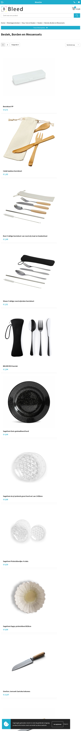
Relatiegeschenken (13, 23)
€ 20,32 (6, 535)
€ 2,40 (5, 144)
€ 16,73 (45, 438)
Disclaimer (45, 714)
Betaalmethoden (6, 711)
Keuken (39, 23)
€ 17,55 (6, 486)
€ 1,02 (45, 93)
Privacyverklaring (47, 711)
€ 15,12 (6, 389)
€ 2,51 (45, 141)
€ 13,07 (45, 292)
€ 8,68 (5, 243)
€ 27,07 (45, 637)
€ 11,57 (6, 341)
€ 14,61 (45, 341)
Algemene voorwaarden (49, 705)
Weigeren (66, 724)
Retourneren (5, 714)
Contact (3, 705)
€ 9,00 (5, 292)
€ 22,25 (6, 586)
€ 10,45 (6, 438)
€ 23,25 (45, 583)
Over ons (44, 675)
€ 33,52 (6, 634)
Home (3, 23)
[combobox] (37, 15)
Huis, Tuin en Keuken (29, 23)
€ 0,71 (5, 93)
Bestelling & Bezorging (9, 708)
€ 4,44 (45, 192)
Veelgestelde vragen (48, 678)
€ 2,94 (5, 192)
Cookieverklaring (47, 708)
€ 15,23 (45, 389)
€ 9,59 (45, 241)
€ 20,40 (45, 486)
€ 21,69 (45, 535)
